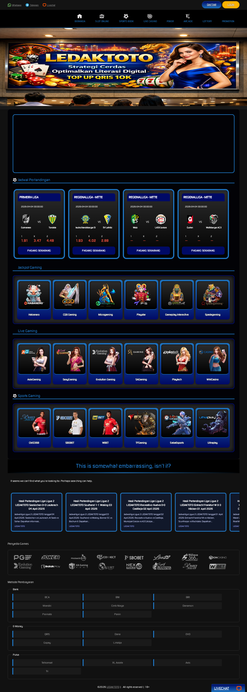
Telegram (32, 5)
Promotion (228, 18)
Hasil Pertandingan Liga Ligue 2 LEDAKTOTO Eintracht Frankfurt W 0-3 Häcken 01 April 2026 (200, 504)
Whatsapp (15, 5)
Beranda (80, 18)
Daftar (211, 4)
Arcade (188, 18)
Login (230, 4)
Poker (170, 18)
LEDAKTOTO (113, 686)
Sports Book (126, 18)
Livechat (49, 5)
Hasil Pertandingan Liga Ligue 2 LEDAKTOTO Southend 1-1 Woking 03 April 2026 (91, 504)
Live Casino (150, 18)
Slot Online (102, 18)
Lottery (207, 18)
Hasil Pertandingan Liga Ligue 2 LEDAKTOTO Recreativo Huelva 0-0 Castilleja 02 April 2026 (145, 504)
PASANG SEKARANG (39, 250)
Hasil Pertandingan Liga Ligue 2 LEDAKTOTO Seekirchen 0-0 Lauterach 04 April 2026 (36, 504)
